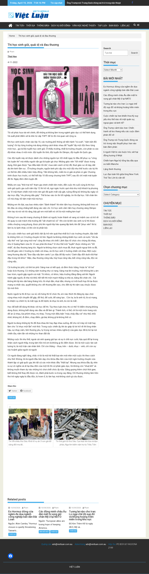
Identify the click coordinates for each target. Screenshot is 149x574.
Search (107, 48)
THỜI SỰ (30, 25)
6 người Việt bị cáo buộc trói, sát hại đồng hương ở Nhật (93, 3)
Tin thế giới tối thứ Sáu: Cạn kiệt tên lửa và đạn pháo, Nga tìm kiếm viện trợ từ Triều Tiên (76, 427)
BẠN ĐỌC (113, 25)
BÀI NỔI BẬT (44, 532)
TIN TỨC (20, 25)
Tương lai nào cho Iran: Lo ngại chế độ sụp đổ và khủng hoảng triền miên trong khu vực (121, 107)
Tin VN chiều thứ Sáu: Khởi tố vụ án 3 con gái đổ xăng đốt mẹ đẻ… (30, 427)
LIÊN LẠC (125, 25)
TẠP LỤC (102, 25)
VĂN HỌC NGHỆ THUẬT (83, 25)
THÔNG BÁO (43, 25)
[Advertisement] (53, 472)
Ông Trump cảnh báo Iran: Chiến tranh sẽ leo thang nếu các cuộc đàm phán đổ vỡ (121, 131)
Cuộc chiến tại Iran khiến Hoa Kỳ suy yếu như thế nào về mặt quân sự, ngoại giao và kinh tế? (120, 119)
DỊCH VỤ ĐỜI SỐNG (60, 25)
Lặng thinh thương (112, 169)
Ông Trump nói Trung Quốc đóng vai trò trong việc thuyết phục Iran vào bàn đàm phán (120, 143)
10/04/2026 (15, 508)
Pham (12, 52)
